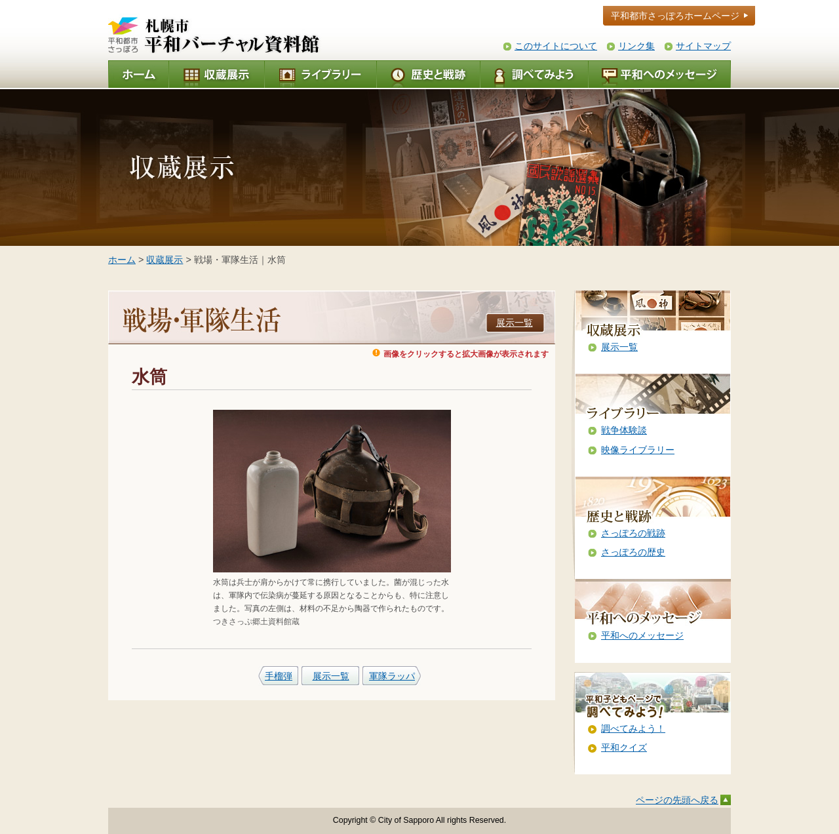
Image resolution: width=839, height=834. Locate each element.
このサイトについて (556, 46)
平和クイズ (624, 747)
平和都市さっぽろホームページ (675, 15)
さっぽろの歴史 (633, 552)
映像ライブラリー (637, 450)
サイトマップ (703, 46)
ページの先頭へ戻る (677, 800)
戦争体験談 (624, 430)
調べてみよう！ (633, 728)
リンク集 (636, 46)
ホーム (122, 259)
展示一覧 (514, 322)
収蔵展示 (164, 259)
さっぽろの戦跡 (633, 533)
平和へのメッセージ (642, 635)
